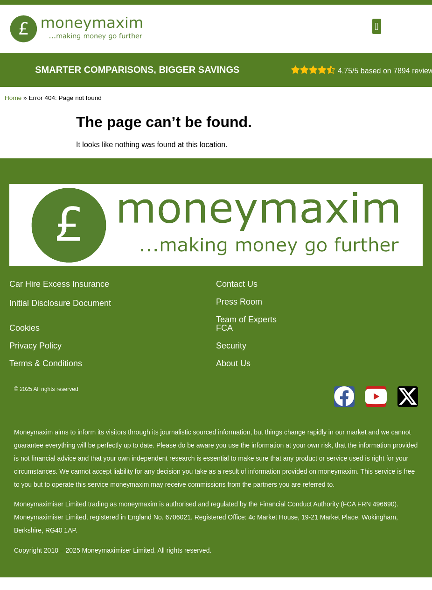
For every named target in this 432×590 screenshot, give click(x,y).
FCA (224, 328)
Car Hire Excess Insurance (59, 284)
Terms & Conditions (45, 363)
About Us (233, 363)
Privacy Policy (35, 345)
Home (13, 97)
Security (231, 345)
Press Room (239, 301)
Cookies (24, 328)
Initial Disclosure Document (60, 303)
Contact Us (237, 284)
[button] (376, 26)
